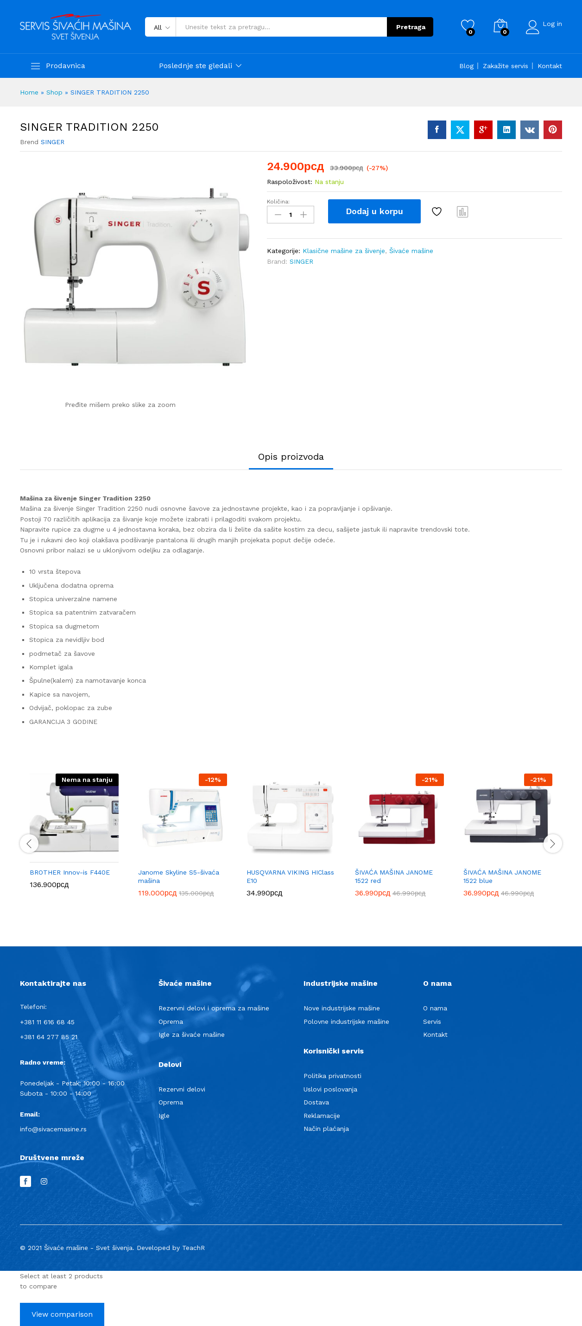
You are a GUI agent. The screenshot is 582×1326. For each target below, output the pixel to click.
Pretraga (408, 27)
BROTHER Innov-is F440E (70, 872)
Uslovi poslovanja (330, 1089)
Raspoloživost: (289, 181)
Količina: (278, 201)
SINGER (52, 142)
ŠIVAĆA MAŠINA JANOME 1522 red (394, 876)
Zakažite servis (505, 66)
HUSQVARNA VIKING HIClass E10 (290, 876)
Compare (463, 211)
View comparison (62, 1314)
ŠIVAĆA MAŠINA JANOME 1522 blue (502, 876)
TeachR (193, 1247)
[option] (74, 838)
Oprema (170, 1021)
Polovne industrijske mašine (346, 1021)
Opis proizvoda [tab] (291, 456)
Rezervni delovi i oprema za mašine (213, 1008)
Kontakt (550, 66)
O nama (435, 1008)
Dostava (316, 1102)
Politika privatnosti (332, 1075)
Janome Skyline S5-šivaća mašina (178, 876)
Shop (54, 92)
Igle (164, 1115)
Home (29, 92)
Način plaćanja (326, 1128)
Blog (466, 66)
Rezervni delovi (181, 1089)
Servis (432, 1021)
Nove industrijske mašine (342, 1008)
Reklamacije (322, 1115)
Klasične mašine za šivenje (344, 250)
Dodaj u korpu (374, 211)
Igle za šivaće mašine (191, 1034)
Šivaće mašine (411, 250)
